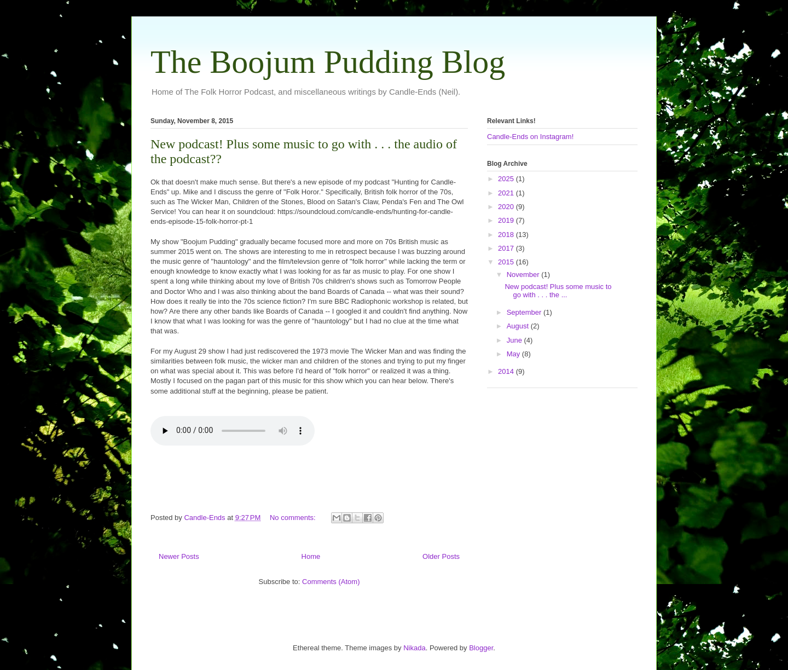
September (525, 312)
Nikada (414, 648)
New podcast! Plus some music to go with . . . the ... (558, 290)
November (524, 274)
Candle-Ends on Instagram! (530, 136)
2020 (507, 207)
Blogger (481, 648)
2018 (507, 234)
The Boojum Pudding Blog (327, 62)
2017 (507, 248)
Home (311, 556)
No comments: (293, 517)
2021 (507, 193)
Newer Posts (179, 556)
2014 (507, 371)
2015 (507, 262)
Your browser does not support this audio (232, 431)
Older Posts (441, 556)
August (519, 326)
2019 (507, 220)
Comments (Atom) (331, 581)
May (514, 354)
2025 (507, 179)
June (515, 340)
